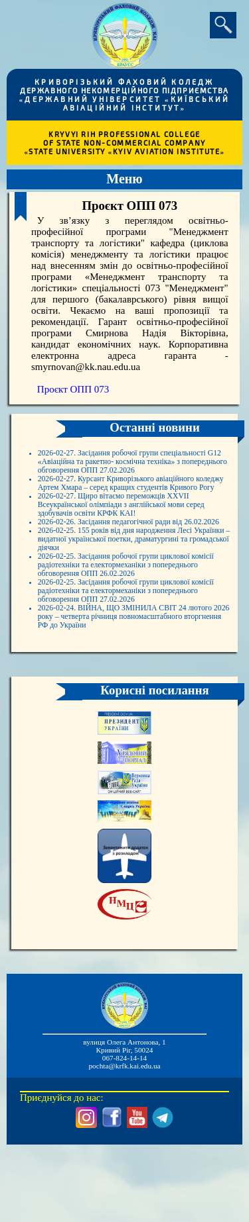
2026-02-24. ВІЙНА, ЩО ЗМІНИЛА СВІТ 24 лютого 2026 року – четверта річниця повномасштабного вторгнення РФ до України (133, 707)
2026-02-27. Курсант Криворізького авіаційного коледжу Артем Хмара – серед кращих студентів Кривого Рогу (127, 510)
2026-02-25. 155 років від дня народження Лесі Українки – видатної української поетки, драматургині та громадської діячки (134, 600)
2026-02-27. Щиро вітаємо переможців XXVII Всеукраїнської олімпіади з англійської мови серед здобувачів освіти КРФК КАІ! (135, 544)
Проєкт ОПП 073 (73, 389)
